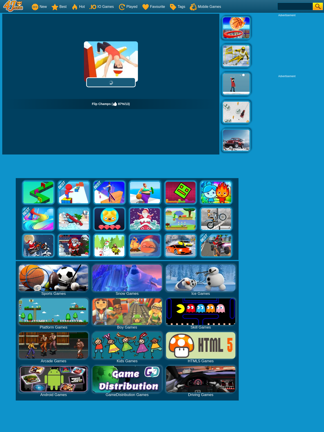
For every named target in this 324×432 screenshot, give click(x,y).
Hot (78, 7)
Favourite (153, 7)
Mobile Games (205, 7)
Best (59, 7)
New (39, 7)
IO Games (101, 7)
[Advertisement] (287, 45)
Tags (177, 7)
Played (127, 7)
